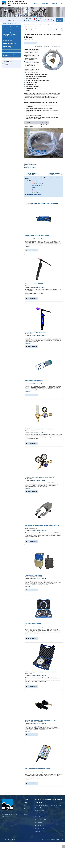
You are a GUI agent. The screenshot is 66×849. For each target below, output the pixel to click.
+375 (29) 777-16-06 (37, 19)
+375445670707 (36, 190)
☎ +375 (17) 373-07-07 (37, 185)
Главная (26, 24)
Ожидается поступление (8, 63)
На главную (35, 3)
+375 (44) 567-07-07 (27, 19)
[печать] (47, 46)
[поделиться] (38, 46)
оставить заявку (31, 43)
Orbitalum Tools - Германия (30, 164)
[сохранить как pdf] (57, 46)
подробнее (27, 246)
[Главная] (4, 3)
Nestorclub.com (60, 839)
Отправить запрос (26, 813)
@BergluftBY (35, 187)
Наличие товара (8, 59)
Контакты (54, 3)
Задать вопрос (59, 19)
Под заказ (5, 64)
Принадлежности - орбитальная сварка (47, 24)
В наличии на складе (7, 61)
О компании (45, 3)
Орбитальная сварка (33, 24)
